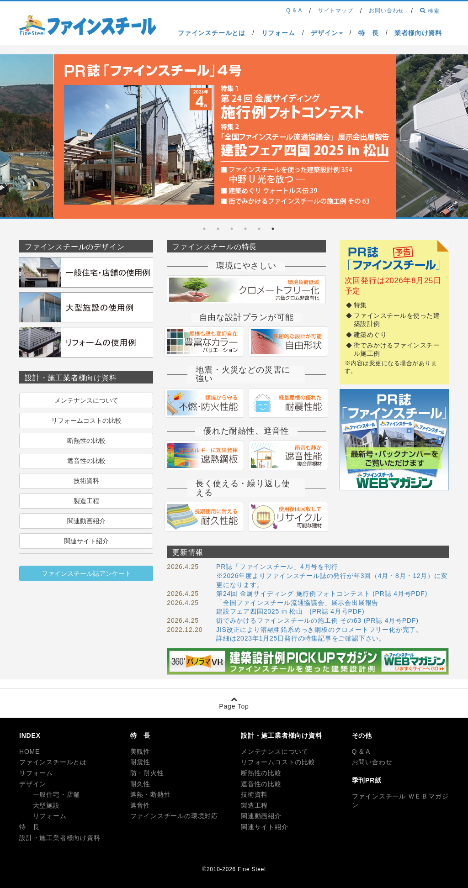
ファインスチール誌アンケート (86, 573)
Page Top (234, 703)
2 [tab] (259, 228)
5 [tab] (218, 228)
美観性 (140, 751)
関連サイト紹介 (86, 541)
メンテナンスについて (86, 400)
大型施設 (39, 805)
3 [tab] (245, 228)
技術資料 (86, 480)
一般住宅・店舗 (49, 794)
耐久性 (140, 784)
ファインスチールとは (53, 762)
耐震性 (140, 762)
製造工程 (86, 500)
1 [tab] (272, 228)
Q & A (361, 751)
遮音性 (140, 805)
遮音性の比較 (86, 460)
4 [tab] (231, 228)
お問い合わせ (372, 762)
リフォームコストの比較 (86, 420)
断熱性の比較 (86, 440)
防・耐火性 (147, 773)
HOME (29, 751)
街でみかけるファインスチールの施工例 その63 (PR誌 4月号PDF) (317, 620)
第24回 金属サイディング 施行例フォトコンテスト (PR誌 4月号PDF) (321, 593)
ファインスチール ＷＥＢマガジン (400, 801)
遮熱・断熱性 (150, 794)
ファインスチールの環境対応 (174, 816)
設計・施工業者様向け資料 (60, 837)
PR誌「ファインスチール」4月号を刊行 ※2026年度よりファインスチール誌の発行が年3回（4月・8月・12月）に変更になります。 (331, 575)
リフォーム (36, 773)
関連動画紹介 (86, 521)
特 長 (29, 826)
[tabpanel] (225, 138)
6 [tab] (204, 228)
